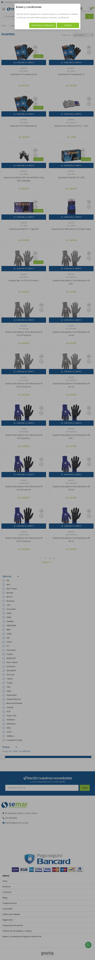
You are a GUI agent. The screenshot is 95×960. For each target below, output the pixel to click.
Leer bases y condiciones (42, 25)
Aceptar (67, 25)
